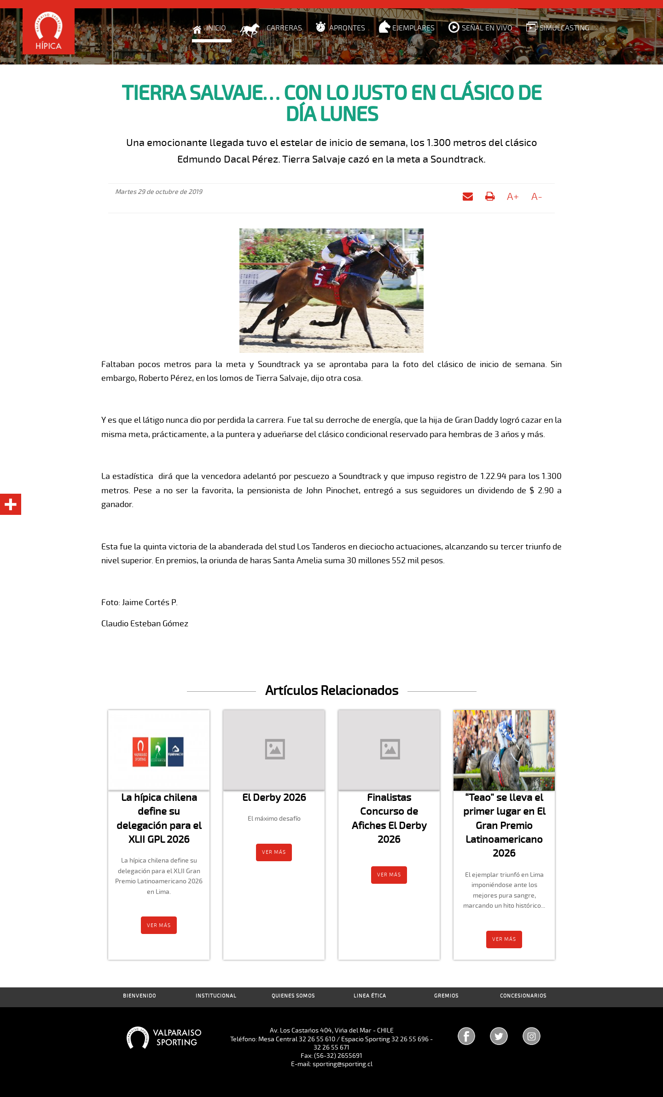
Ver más (159, 925)
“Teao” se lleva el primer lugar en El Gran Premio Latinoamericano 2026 (504, 825)
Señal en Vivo (487, 28)
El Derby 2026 (274, 797)
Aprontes (347, 28)
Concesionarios (523, 996)
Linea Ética (370, 996)
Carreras (284, 28)
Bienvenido (139, 996)
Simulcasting (564, 28)
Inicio (216, 28)
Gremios (446, 996)
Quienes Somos (293, 996)
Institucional (216, 996)
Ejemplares (413, 28)
